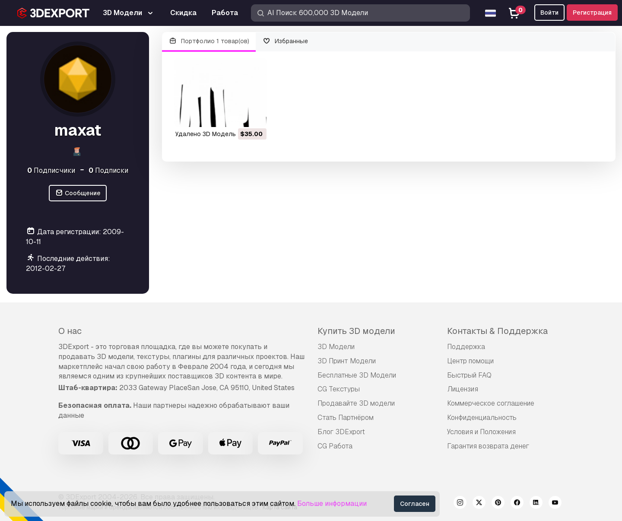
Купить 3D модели (356, 331)
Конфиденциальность (482, 417)
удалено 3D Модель (205, 134)
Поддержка (466, 346)
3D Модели (336, 346)
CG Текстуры (338, 389)
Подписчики (51, 170)
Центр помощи (470, 360)
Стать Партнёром (345, 417)
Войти (549, 12)
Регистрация (592, 12)
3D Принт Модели (346, 360)
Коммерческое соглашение (490, 403)
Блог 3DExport (341, 431)
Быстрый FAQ (469, 375)
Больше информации (332, 503)
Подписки (108, 170)
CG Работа (334, 446)
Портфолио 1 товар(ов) (208, 41)
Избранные (285, 41)
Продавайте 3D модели (356, 403)
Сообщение (78, 193)
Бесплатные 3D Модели (356, 375)
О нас (70, 331)
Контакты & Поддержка (497, 331)
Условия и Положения (481, 431)
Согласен (414, 504)
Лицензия (462, 389)
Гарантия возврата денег (488, 446)
